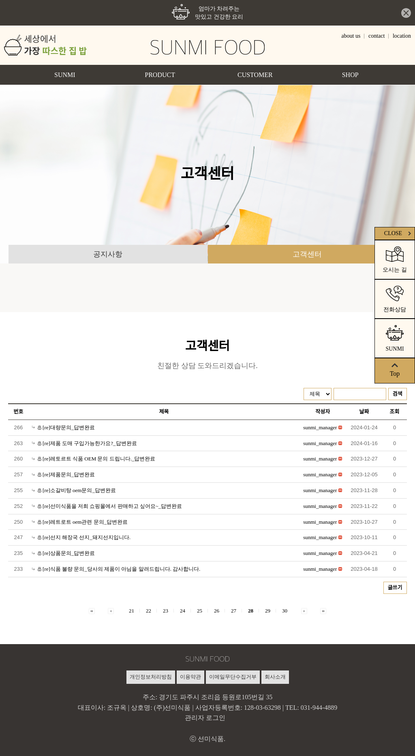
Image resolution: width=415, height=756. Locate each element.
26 (216, 611)
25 (199, 611)
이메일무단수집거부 (233, 677)
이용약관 (190, 677)
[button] (320, 427)
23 (165, 611)
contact (376, 36)
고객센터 (307, 254)
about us (350, 36)
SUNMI (64, 74)
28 (250, 611)
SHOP (350, 74)
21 (131, 611)
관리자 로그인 (205, 717)
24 (182, 611)
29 (267, 611)
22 (148, 611)
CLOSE (398, 233)
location (402, 36)
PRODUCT (160, 74)
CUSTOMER (255, 74)
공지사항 (107, 254)
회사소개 (275, 677)
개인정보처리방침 (151, 677)
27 (233, 611)
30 (284, 611)
